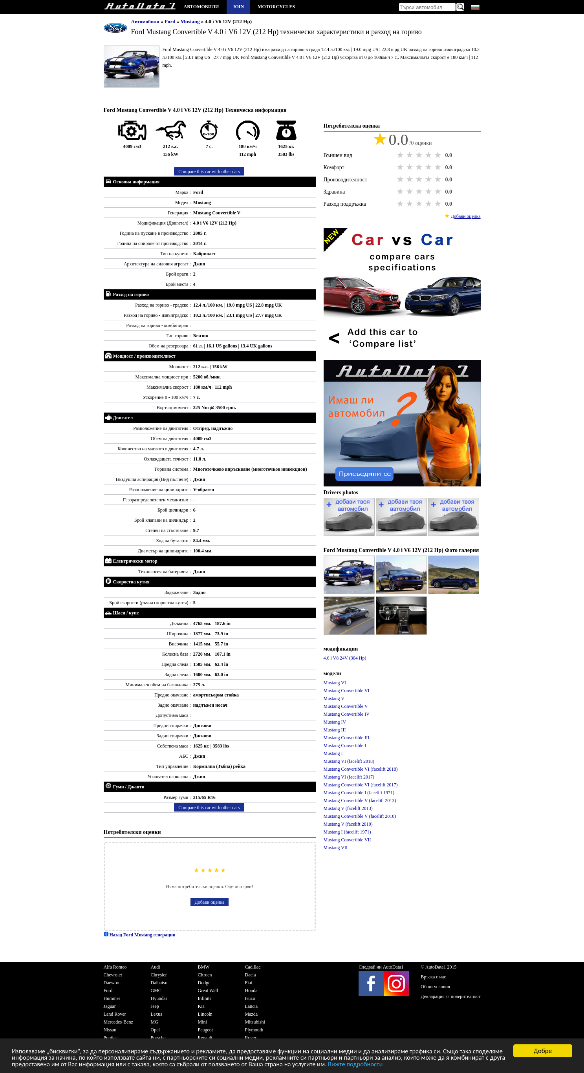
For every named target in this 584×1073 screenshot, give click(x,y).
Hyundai (159, 998)
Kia (201, 1006)
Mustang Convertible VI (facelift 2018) (361, 769)
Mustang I (333, 753)
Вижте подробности (423, 1064)
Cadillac (253, 967)
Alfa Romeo (115, 967)
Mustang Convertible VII (347, 840)
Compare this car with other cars (209, 171)
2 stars (410, 155)
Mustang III (335, 730)
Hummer (112, 998)
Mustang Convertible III (347, 737)
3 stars (420, 155)
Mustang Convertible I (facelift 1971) (359, 792)
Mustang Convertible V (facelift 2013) (360, 800)
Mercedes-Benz (118, 1022)
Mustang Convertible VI (347, 690)
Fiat (249, 982)
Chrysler (159, 975)
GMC (156, 990)
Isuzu (250, 998)
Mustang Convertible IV (347, 714)
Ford (171, 21)
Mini (202, 1022)
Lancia (251, 1006)
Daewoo (111, 982)
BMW (204, 967)
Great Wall (208, 990)
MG (154, 1022)
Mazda (251, 1014)
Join (238, 6)
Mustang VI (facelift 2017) (349, 777)
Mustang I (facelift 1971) (347, 832)
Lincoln (205, 1014)
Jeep (155, 1006)
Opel (155, 1030)
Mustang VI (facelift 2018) (349, 761)
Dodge (204, 982)
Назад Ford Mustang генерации (140, 935)
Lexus (156, 1014)
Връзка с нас (433, 977)
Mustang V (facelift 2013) (348, 808)
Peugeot (205, 1030)
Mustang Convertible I (345, 745)
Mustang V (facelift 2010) (348, 824)
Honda (251, 990)
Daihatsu (159, 982)
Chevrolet (113, 975)
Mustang (190, 21)
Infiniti (204, 998)
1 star (401, 155)
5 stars (438, 155)
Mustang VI (335, 682)
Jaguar (110, 1006)
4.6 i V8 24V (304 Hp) (345, 658)
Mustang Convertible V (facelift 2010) (360, 816)
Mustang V (334, 698)
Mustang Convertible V (346, 706)
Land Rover (115, 1014)
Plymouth (254, 1030)
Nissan (110, 1030)
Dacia (250, 975)
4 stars (429, 155)
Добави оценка (210, 902)
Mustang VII (336, 847)
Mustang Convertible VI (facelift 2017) (361, 785)
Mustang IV (335, 722)
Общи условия (435, 986)
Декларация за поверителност (450, 996)
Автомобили (201, 6)
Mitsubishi (255, 1022)
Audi (155, 967)
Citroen (205, 975)
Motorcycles (276, 6)
